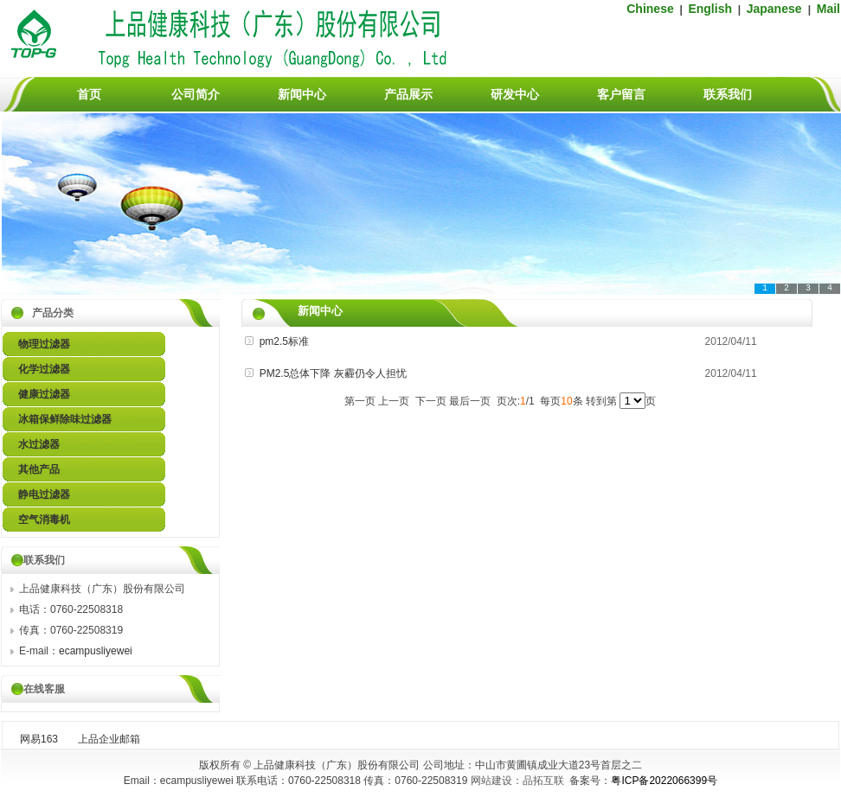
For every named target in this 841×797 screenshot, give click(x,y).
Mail (828, 9)
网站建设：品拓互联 (517, 781)
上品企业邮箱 (109, 739)
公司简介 (195, 94)
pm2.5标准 (284, 341)
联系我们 (727, 94)
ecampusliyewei (95, 651)
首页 (89, 94)
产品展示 (408, 94)
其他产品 (39, 469)
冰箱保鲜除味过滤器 (65, 419)
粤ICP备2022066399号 (664, 781)
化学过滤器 (44, 369)
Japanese (776, 9)
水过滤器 (39, 444)
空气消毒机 (44, 519)
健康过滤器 (44, 394)
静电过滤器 (44, 494)
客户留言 (621, 94)
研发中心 (515, 94)
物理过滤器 (44, 344)
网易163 (39, 739)
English (710, 9)
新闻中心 (302, 94)
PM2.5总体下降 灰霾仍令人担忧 (333, 373)
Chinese (649, 9)
